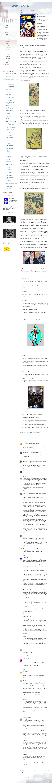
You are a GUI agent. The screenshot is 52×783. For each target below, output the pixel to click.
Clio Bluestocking (26, 534)
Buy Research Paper (26, 760)
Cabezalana (8, 111)
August (7, 47)
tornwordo (25, 648)
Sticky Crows (8, 172)
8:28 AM (24, 677)
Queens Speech (9, 99)
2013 (6, 27)
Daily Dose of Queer (10, 97)
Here (8, 193)
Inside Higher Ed (9, 83)
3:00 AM (24, 759)
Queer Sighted (8, 94)
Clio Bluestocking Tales (10, 130)
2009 (6, 34)
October (7, 39)
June (7, 51)
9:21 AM (24, 613)
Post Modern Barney (10, 86)
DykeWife (8, 167)
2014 (6, 25)
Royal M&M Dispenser (10, 177)
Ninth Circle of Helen (10, 87)
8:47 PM (24, 499)
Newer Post (22, 770)
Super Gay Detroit (9, 148)
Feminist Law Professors (10, 127)
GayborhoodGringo (9, 170)
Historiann (25, 500)
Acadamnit (8, 126)
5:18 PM (24, 458)
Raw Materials (9, 169)
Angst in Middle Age (10, 150)
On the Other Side (9, 133)
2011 (6, 30)
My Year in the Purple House (11, 173)
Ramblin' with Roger (10, 103)
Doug (24, 491)
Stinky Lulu (8, 151)
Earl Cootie (8, 159)
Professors (30, 435)
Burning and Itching (9, 45)
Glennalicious (8, 180)
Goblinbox (8, 132)
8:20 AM (24, 555)
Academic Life (26, 433)
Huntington (8, 95)
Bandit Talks (8, 156)
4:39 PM (24, 449)
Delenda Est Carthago (10, 108)
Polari (7, 91)
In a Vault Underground (10, 162)
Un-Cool (7, 118)
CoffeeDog (8, 140)
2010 (6, 32)
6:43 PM (24, 468)
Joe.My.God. (8, 188)
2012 (6, 29)
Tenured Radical (26, 717)
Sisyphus (24, 459)
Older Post (47, 770)
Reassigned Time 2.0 (10, 129)
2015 (6, 23)
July (7, 49)
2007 (6, 64)
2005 (6, 67)
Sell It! (7, 43)
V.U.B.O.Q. (8, 153)
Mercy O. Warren (9, 137)
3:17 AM (24, 765)
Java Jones (8, 113)
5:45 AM (24, 715)
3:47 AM (24, 656)
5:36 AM (24, 532)
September (8, 41)
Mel (23, 450)
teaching (40, 435)
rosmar (24, 546)
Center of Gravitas (20, 5)
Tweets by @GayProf (7, 243)
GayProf (24, 557)
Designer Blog (8, 92)
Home (34, 770)
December (8, 36)
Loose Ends (8, 158)
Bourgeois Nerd (9, 165)
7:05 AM (24, 669)
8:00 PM (24, 490)
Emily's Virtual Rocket (10, 102)
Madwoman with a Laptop (11, 121)
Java (23, 476)
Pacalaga (7, 138)
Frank (24, 441)
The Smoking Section (10, 115)
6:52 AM (24, 545)
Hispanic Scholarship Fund (11, 73)
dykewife (24, 470)
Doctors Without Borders (10, 76)
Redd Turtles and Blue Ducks (11, 89)
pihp (7, 154)
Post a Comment (22, 768)
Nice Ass (34, 756)
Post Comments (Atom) (29, 772)
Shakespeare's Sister (10, 84)
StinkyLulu (25, 658)
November (8, 37)
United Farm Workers (10, 75)
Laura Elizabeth (9, 175)
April (7, 54)
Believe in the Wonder (35, 433)
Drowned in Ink (9, 182)
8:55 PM (24, 646)
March (7, 56)
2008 (6, 62)
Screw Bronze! (9, 164)
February (7, 58)
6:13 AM (24, 738)
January (7, 60)
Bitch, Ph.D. (8, 146)
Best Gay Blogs (9, 100)
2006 (6, 66)
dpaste (24, 671)
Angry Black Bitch (9, 145)
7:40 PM (24, 474)
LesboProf (8, 143)
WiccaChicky (8, 116)
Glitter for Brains (9, 186)
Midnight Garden (9, 107)
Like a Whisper (9, 135)
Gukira (7, 178)
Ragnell (7, 105)
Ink (23, 636)
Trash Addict (8, 161)
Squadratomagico (9, 110)
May (7, 52)
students (35, 435)
